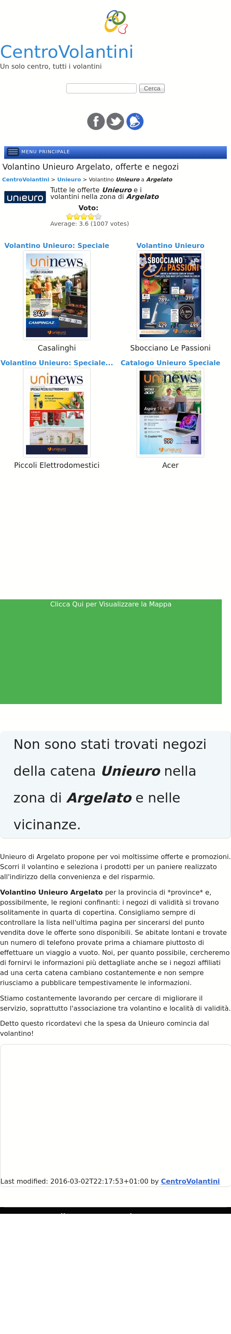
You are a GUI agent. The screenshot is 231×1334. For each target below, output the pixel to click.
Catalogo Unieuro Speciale (171, 363)
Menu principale (45, 152)
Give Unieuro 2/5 (76, 216)
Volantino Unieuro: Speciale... (56, 363)
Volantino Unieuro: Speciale (56, 246)
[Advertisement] (115, 536)
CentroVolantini (67, 51)
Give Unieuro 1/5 (69, 216)
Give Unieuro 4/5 (91, 216)
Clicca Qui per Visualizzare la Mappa (111, 604)
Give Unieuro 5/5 (98, 216)
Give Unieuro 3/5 (84, 216)
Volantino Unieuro (170, 246)
